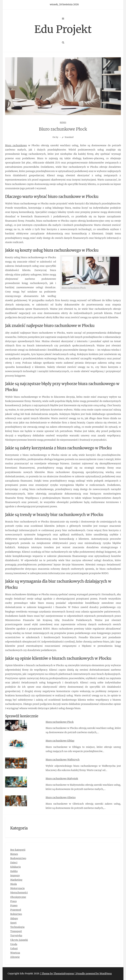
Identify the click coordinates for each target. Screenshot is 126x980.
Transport (16, 931)
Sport (13, 922)
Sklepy (14, 918)
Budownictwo (18, 858)
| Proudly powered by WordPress (93, 973)
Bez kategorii (17, 849)
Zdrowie (15, 957)
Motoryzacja (17, 888)
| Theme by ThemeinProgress (57, 973)
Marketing (16, 879)
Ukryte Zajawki (19, 939)
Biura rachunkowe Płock (60, 721)
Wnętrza (15, 952)
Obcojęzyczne (18, 897)
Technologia (17, 927)
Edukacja (15, 866)
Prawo (14, 905)
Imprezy (15, 875)
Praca (13, 901)
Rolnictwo (16, 914)
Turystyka (16, 935)
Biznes (63, 122)
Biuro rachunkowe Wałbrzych (63, 759)
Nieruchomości (19, 892)
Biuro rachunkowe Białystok (62, 778)
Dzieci (13, 862)
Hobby (14, 871)
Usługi (14, 948)
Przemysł (15, 909)
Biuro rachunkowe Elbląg (60, 740)
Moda (13, 884)
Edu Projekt (63, 29)
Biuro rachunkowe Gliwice (61, 797)
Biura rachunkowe (16, 145)
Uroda (13, 944)
